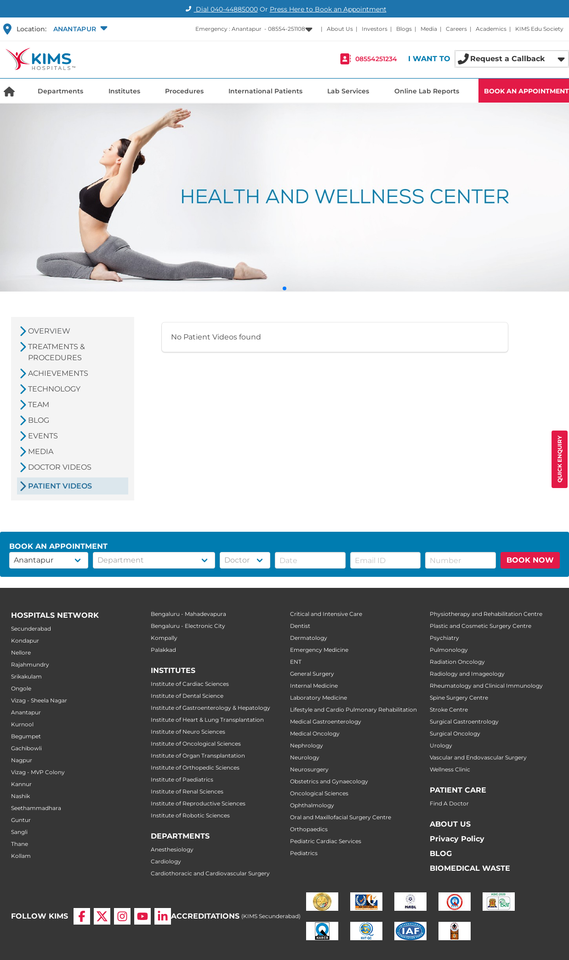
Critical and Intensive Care (326, 613)
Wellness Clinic (450, 769)
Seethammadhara (36, 808)
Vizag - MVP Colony (38, 772)
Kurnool (22, 724)
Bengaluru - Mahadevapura (188, 613)
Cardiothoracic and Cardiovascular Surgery (210, 873)
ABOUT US (450, 824)
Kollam (21, 855)
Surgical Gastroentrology (464, 721)
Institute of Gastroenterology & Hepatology (210, 707)
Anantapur (26, 712)
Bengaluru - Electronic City (188, 625)
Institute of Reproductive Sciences (198, 803)
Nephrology (306, 745)
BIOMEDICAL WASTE (470, 868)
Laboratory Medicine (318, 697)
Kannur (21, 784)
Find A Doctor (449, 803)
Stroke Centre (449, 709)
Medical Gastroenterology (325, 721)
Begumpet (26, 736)
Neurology (304, 757)
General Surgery (312, 673)
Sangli (19, 831)
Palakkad (163, 649)
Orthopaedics (309, 829)
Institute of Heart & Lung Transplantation (207, 719)
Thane (19, 843)
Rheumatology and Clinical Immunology (486, 685)
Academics (491, 28)
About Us (340, 28)
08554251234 (376, 59)
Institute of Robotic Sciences (190, 815)
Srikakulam (26, 676)
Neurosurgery (309, 769)
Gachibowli (26, 748)
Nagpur (21, 760)
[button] (79, 29)
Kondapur (25, 640)
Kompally (164, 637)
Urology (441, 745)
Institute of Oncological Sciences (196, 743)
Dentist (300, 625)
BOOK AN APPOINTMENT (526, 91)
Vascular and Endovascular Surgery (478, 757)
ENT (296, 661)
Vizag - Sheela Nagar (39, 700)
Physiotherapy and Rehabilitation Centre (486, 613)
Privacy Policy (457, 838)
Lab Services (348, 91)
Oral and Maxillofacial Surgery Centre (340, 817)
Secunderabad (31, 628)
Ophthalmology (312, 805)
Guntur (21, 819)
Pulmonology (449, 649)
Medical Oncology (315, 733)
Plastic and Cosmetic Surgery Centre (480, 625)
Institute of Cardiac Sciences (190, 683)
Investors (374, 28)
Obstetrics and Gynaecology (329, 781)
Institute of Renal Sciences (187, 791)
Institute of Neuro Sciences (188, 731)
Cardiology (166, 861)
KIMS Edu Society (539, 28)
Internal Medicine (314, 685)
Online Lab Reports (426, 91)
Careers (456, 28)
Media (429, 28)
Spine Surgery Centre (459, 697)
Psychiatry (444, 637)
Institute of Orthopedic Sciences (195, 767)
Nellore (21, 652)
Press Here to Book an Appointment (328, 9)
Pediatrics (304, 853)
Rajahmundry (30, 664)
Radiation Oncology (457, 661)
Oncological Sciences (319, 793)
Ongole (21, 688)
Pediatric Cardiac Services (325, 841)
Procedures (184, 91)
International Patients (265, 91)
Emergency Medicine (319, 649)
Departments (60, 91)
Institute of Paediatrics (182, 779)
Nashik (20, 796)
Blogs (404, 28)
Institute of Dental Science (187, 695)
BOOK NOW (530, 560)
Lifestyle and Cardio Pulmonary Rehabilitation (353, 709)
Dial (220, 9)
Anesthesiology (172, 849)
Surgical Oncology (455, 733)
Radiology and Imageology (467, 673)
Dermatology (308, 637)
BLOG (441, 853)
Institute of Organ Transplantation (198, 755)
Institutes (124, 91)
